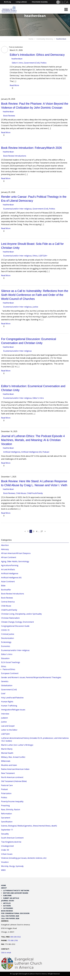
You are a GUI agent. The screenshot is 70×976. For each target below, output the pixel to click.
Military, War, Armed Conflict (13, 757)
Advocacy (5, 549)
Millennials (5, 761)
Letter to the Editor (9, 730)
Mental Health (7, 753)
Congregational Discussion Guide (15, 626)
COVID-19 (5, 630)
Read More (14, 85)
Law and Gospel (7, 726)
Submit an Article (11, 898)
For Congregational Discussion (15, 913)
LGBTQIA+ (42, 255)
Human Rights (7, 701)
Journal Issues (7, 901)
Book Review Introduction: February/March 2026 (31, 147)
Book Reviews (9, 115)
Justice (35, 307)
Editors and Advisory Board (15, 893)
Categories (8, 908)
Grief (3, 693)
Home (30, 39)
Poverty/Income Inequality (12, 801)
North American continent (12, 777)
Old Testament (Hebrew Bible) (14, 781)
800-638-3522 (16, 937)
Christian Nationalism (10, 618)
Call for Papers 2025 (10, 916)
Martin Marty (6, 749)
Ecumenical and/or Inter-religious (17, 208)
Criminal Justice (7, 634)
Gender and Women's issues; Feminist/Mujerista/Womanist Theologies (31, 677)
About (4, 888)
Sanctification (6, 821)
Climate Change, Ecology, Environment (17, 622)
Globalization (6, 685)
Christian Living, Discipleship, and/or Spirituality (21, 614)
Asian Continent (8, 581)
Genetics (4, 681)
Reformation (6, 813)
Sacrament (5, 817)
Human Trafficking (9, 705)
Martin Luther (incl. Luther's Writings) (17, 745)
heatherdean (16, 58)
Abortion (5, 545)
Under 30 (5, 850)
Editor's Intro (17, 63)
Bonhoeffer (6, 589)
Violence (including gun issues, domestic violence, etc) (23, 858)
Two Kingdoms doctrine (11, 842)
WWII (3, 870)
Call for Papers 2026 (10, 918)
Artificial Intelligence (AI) (31, 452)
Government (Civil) (32, 63)
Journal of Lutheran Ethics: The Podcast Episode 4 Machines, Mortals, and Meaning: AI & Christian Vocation (33, 440)
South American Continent (12, 838)
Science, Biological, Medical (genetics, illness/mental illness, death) (29, 825)
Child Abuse (21, 493)
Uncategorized (7, 846)
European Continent (9, 673)
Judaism (4, 718)
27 (42, 531)
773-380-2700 (13, 940)
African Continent (8, 557)
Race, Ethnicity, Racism (10, 809)
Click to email (6, 952)
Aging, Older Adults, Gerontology (15, 561)
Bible (3, 585)
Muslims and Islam (9, 765)
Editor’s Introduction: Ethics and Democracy (37, 54)
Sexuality (5, 834)
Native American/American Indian (15, 769)
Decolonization (7, 638)
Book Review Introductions (14, 156)
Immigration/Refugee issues (13, 709)
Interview (5, 713)
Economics (5, 646)
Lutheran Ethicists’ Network (16, 890)
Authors (7, 906)
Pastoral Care (7, 785)
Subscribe (7, 895)
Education (5, 658)
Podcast (46, 452)
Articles (7, 903)
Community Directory (45, 39)
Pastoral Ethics (9, 669)
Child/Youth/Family (35, 493)
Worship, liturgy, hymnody (12, 866)
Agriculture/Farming (9, 565)
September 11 (7, 829)
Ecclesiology (6, 642)
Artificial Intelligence (11, 452)
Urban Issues (6, 854)
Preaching (5, 805)
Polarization (6, 793)
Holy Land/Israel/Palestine (12, 697)
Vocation (5, 862)
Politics (43, 63)
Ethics (35, 255)
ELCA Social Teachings (10, 662)
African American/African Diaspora (15, 553)
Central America (8, 601)
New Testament (8, 773)
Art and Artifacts (8, 569)
